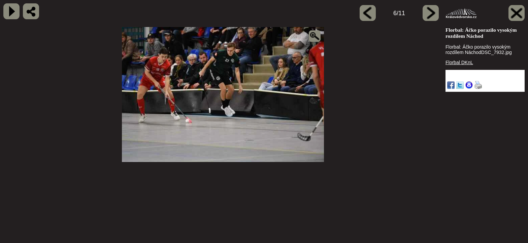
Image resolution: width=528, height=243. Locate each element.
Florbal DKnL (459, 62)
